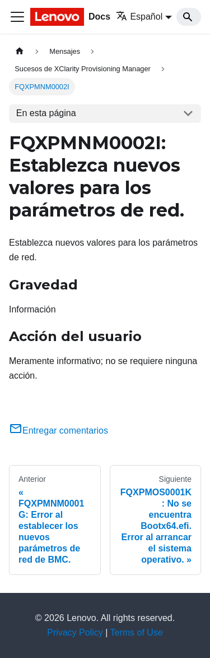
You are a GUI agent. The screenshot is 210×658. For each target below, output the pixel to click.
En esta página (46, 113)
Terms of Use (136, 632)
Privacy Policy (75, 632)
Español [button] (139, 16)
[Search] (188, 17)
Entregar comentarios (58, 430)
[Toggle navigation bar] (17, 16)
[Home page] (19, 51)
